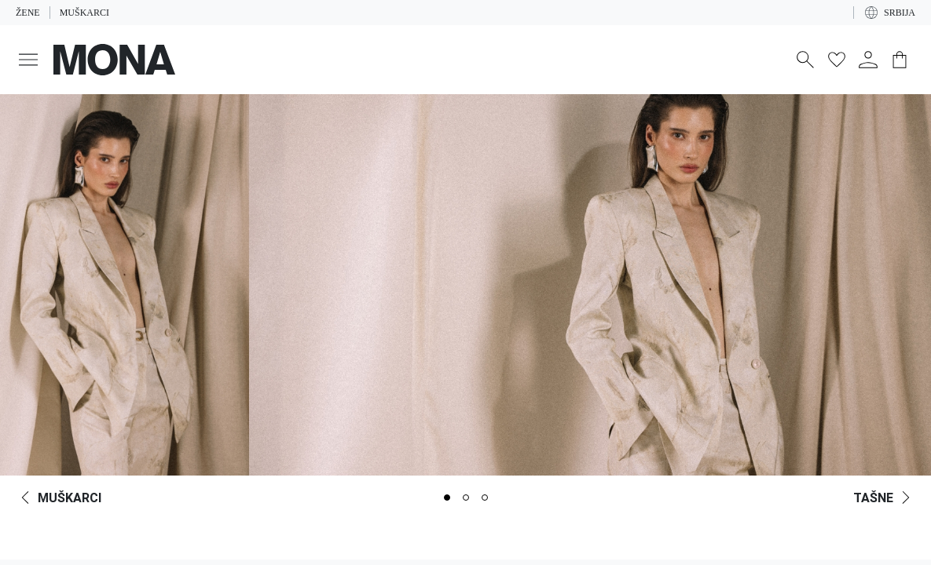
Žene (28, 12)
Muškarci (84, 12)
